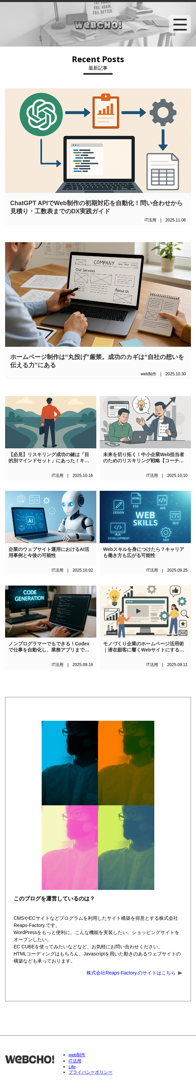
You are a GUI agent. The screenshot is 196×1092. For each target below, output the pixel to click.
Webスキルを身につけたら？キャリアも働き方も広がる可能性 (143, 552)
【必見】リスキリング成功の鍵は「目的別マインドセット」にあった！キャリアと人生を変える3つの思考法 (48, 458)
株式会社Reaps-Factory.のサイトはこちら (131, 972)
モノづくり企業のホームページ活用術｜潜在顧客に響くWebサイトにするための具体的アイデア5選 (143, 647)
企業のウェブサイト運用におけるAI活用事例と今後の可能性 (48, 552)
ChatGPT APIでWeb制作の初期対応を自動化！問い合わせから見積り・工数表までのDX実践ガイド (96, 207)
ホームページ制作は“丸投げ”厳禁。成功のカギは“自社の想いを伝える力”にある (97, 361)
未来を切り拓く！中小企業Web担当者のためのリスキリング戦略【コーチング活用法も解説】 (143, 458)
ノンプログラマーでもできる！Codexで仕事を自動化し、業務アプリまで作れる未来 (49, 647)
